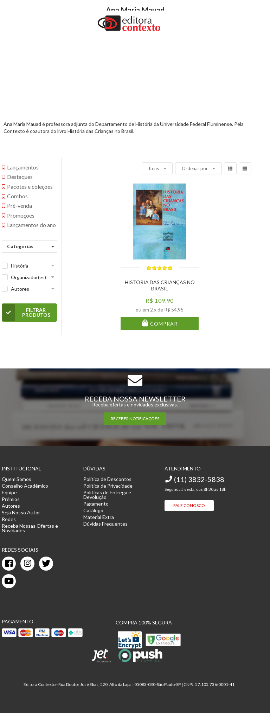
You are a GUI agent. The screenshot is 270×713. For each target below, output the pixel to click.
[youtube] (9, 581)
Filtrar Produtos (26, 312)
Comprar (163, 324)
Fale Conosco (189, 505)
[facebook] (9, 564)
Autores (20, 289)
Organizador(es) (28, 277)
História (19, 266)
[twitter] (46, 564)
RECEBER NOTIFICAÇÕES (135, 418)
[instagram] (27, 564)
